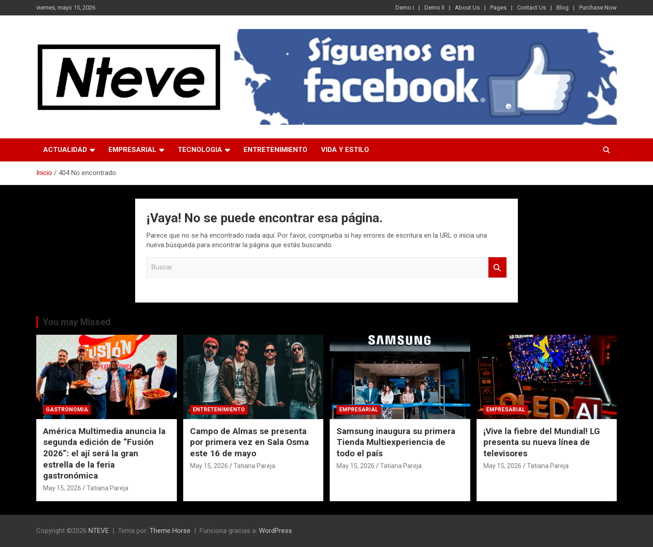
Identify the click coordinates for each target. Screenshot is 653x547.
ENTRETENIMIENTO (275, 150)
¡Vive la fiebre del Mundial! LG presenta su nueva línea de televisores (541, 442)
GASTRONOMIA (67, 409)
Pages (498, 7)
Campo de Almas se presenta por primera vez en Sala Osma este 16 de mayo (249, 442)
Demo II (434, 7)
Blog (562, 7)
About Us (467, 7)
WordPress (275, 531)
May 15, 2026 (62, 488)
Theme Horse (170, 531)
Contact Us (531, 7)
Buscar (497, 267)
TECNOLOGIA (200, 150)
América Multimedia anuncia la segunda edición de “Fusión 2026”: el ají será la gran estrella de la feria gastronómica (104, 453)
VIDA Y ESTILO (345, 150)
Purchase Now (598, 7)
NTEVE (98, 531)
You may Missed (77, 322)
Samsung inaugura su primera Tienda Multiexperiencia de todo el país (395, 442)
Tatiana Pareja (107, 488)
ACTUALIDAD (65, 150)
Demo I (404, 7)
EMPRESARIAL (132, 150)
